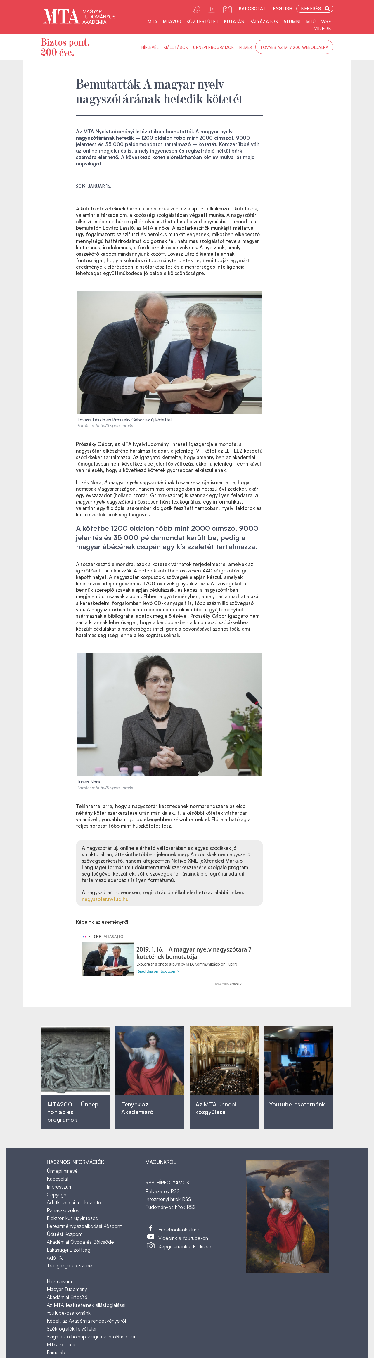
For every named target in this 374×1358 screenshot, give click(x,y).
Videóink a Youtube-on (183, 1238)
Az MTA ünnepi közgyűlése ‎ (215, 1108)
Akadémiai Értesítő (67, 1297)
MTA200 (172, 21)
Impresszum (59, 1187)
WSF (326, 21)
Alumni (291, 21)
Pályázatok (263, 21)
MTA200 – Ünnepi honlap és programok (73, 1112)
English (282, 8)
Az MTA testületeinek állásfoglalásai (86, 1305)
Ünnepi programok (213, 47)
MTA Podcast (62, 1344)
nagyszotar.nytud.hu (105, 899)
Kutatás (234, 21)
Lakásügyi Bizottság (68, 1250)
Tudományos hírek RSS (171, 1207)
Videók (322, 28)
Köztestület (202, 21)
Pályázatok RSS (163, 1191)
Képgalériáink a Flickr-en (184, 1246)
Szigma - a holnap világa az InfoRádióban (92, 1336)
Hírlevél (149, 47)
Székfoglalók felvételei (71, 1329)
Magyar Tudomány (67, 1289)
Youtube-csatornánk (69, 1313)
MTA (152, 21)
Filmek (245, 47)
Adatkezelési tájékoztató (74, 1202)
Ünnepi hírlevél (63, 1171)
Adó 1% (55, 1258)
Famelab (56, 1352)
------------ (59, 1273)
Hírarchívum (59, 1281)
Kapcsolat (252, 8)
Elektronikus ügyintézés (72, 1218)
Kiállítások (176, 47)
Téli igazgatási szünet (70, 1265)
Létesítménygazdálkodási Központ (84, 1226)
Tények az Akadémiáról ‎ (138, 1108)
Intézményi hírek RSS (168, 1199)
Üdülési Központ (65, 1234)
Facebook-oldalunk (179, 1229)
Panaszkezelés (63, 1210)
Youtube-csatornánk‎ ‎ (297, 1104)
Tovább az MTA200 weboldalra (294, 47)
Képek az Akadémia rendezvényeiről (86, 1321)
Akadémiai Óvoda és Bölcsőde (80, 1242)
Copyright (57, 1194)
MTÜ (311, 21)
